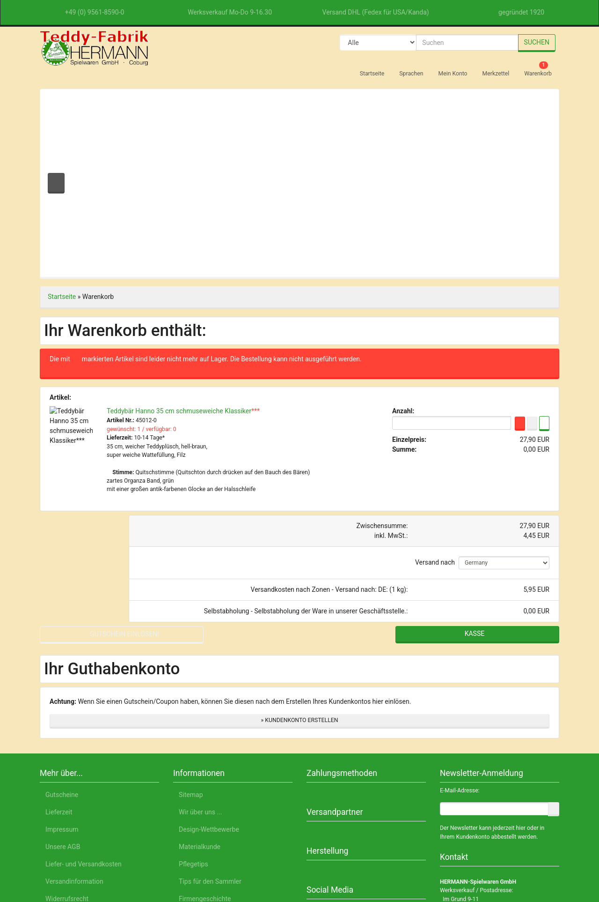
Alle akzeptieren (475, 786)
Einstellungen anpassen (475, 833)
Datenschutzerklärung (438, 858)
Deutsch (94, 858)
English (128, 858)
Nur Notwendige (475, 811)
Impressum (500, 858)
